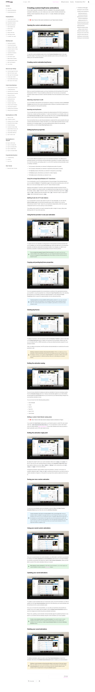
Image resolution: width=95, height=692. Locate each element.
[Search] (26, 2)
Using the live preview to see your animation (83, 22)
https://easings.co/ (42, 426)
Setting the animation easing (82, 27)
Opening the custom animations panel (83, 9)
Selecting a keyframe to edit (83, 13)
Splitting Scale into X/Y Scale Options (83, 20)
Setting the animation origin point (83, 30)
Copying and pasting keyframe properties (83, 23)
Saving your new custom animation (83, 32)
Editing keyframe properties (82, 16)
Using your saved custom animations (83, 34)
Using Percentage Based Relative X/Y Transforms (83, 18)
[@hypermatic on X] (88, 2)
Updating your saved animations (83, 36)
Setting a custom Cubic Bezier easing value (83, 29)
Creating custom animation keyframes (83, 11)
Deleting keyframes (81, 25)
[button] (12, 5)
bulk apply (47, 567)
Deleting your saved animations (83, 37)
